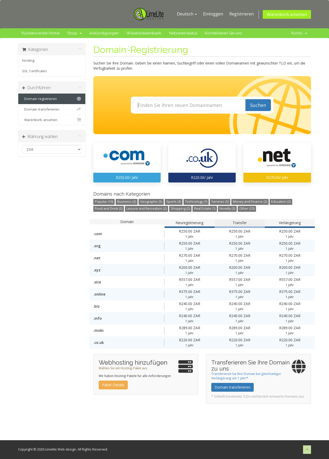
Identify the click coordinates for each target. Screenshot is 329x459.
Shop (74, 33)
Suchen (258, 105)
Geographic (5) (151, 201)
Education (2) (281, 201)
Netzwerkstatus (183, 33)
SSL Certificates (34, 71)
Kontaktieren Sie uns (223, 33)
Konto (299, 33)
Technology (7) (196, 201)
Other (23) (246, 208)
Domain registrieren (51, 99)
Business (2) (126, 201)
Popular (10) (104, 201)
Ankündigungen (104, 33)
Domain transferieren (51, 109)
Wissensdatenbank (143, 33)
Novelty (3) (227, 208)
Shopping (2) (180, 208)
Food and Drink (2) (108, 208)
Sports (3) (173, 201)
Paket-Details (113, 384)
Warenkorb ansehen (287, 14)
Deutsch (187, 14)
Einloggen (213, 14)
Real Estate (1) (204, 208)
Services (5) (220, 201)
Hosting (28, 60)
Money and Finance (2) (250, 201)
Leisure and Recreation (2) (146, 208)
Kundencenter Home (41, 33)
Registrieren (241, 14)
